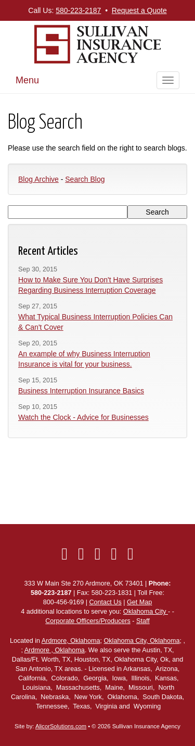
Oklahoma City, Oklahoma (142, 640)
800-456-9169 (63, 602)
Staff (143, 621)
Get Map (139, 602)
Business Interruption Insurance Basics (81, 391)
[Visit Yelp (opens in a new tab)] (114, 553)
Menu (27, 80)
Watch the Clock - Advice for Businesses (83, 417)
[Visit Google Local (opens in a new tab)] (130, 553)
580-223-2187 (78, 10)
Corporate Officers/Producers (88, 621)
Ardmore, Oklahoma (71, 640)
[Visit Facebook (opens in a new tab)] (64, 553)
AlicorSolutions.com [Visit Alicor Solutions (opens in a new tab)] (60, 726)
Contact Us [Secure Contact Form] (105, 602)
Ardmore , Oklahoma (54, 650)
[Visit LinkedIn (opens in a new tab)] (97, 553)
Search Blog (85, 179)
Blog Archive (38, 179)
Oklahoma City (145, 611)
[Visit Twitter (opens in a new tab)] (81, 553)
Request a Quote (139, 10)
